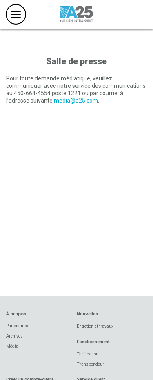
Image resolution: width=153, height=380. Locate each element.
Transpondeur (90, 364)
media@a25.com (76, 100)
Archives (14, 336)
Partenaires (17, 326)
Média (12, 346)
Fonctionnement (93, 341)
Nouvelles (87, 314)
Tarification (87, 354)
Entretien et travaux (95, 326)
